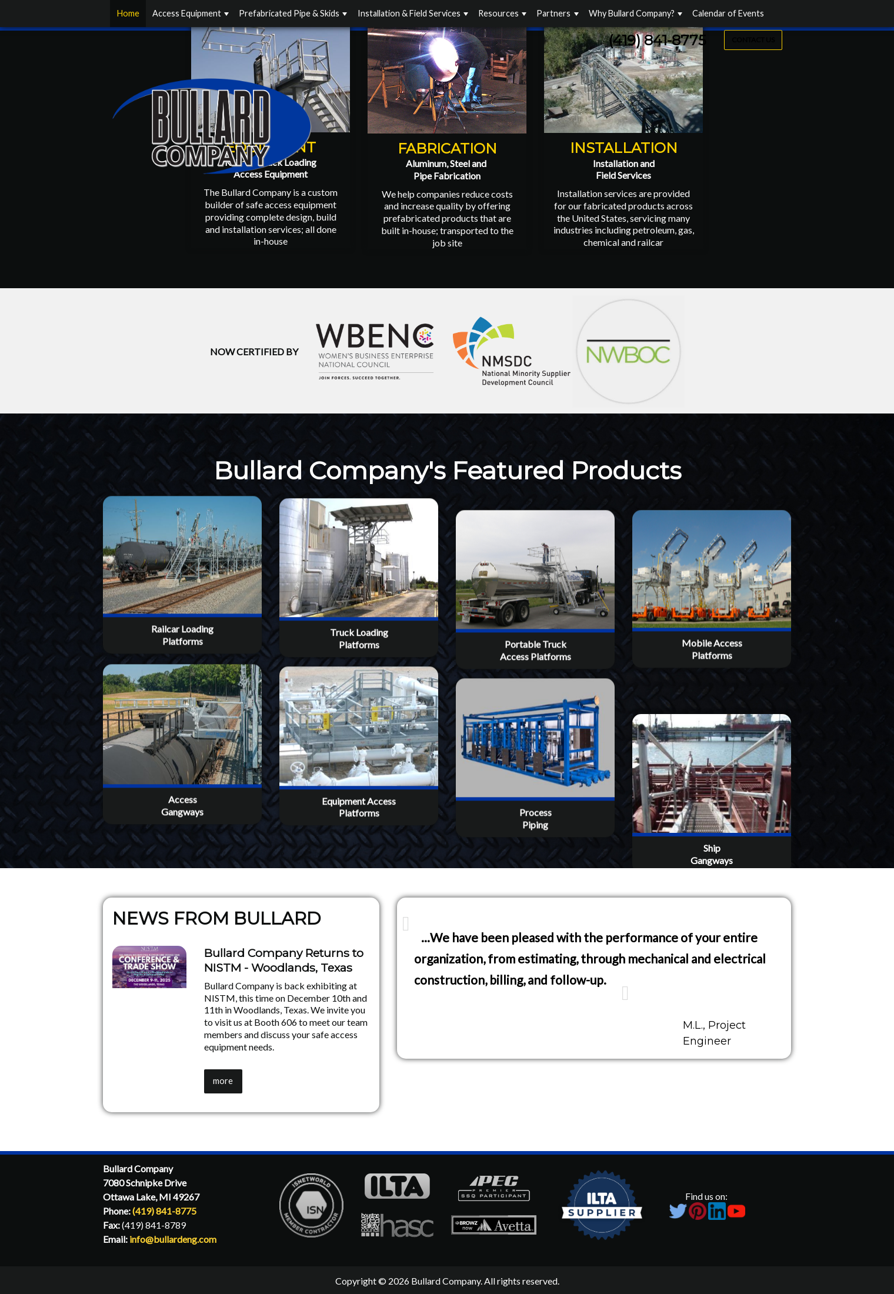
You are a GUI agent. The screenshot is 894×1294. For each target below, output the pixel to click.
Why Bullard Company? (632, 13)
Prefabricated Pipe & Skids (289, 13)
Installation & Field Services (409, 13)
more (223, 1081)
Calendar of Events (728, 13)
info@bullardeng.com (172, 1239)
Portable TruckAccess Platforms (535, 700)
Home (128, 13)
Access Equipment (186, 13)
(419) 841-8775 (657, 40)
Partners (553, 13)
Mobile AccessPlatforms (712, 699)
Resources (498, 13)
